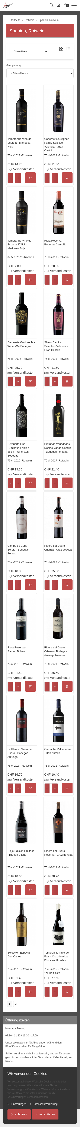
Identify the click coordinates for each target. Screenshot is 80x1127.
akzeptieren (45, 1114)
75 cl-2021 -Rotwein (56, 664)
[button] (52, 5)
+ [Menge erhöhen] (18, 178)
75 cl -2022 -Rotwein (19, 358)
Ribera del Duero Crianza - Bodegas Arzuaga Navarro (55, 651)
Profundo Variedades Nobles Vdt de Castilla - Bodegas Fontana (57, 447)
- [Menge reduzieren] (10, 178)
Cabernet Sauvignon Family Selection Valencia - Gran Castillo (56, 144)
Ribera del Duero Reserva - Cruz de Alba (58, 852)
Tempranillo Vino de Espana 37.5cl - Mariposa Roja (19, 244)
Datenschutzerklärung (43, 1104)
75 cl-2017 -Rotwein (56, 460)
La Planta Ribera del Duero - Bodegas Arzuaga (19, 753)
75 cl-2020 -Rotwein (19, 460)
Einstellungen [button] (16, 1104)
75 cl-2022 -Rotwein (56, 562)
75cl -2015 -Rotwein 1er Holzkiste (56, 971)
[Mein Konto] (58, 5)
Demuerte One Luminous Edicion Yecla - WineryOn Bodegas (18, 449)
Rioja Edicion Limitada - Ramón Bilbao (21, 852)
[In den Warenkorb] (30, 177)
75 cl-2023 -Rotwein (19, 155)
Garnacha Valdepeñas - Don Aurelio (57, 751)
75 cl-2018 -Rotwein (19, 969)
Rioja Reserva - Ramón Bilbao (16, 649)
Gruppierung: (13, 65)
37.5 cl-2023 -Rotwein (20, 257)
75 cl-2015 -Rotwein (19, 664)
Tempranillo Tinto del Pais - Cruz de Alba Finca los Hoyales (56, 956)
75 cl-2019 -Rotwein (56, 257)
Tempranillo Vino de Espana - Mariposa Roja (19, 142)
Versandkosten (23, 169)
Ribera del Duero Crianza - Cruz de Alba (58, 547)
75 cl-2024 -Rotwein (19, 765)
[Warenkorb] (65, 5)
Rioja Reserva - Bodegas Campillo (55, 242)
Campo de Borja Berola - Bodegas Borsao (18, 549)
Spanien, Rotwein (27, 30)
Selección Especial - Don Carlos (19, 954)
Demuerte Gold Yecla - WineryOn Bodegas (21, 344)
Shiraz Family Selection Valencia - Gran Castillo (56, 346)
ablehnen (19, 1114)
